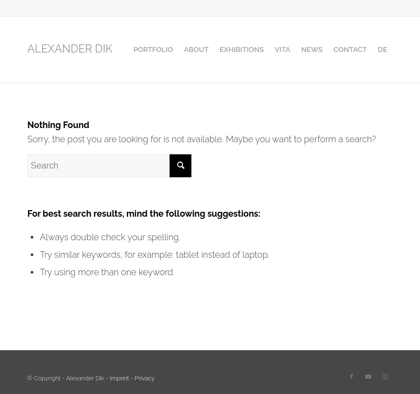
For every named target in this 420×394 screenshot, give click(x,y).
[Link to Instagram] (384, 377)
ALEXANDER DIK (70, 49)
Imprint (119, 378)
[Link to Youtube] (368, 377)
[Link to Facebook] (351, 377)
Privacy (144, 378)
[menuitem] (153, 50)
